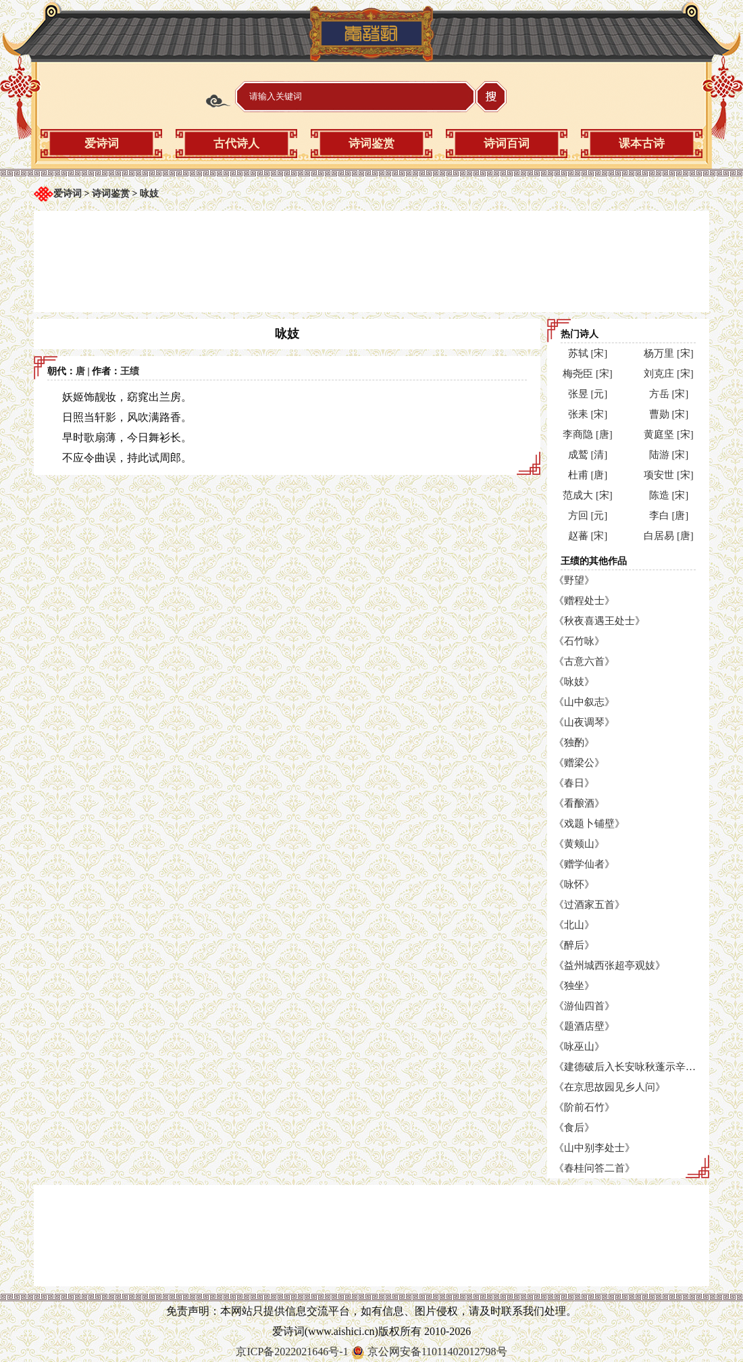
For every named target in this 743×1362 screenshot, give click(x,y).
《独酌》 (574, 742)
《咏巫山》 (579, 1046)
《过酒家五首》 (589, 904)
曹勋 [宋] (669, 414)
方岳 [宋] (669, 393)
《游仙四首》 (584, 1006)
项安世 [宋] (669, 475)
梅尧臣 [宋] (588, 373)
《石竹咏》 (579, 641)
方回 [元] (588, 515)
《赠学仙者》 (584, 864)
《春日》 (574, 783)
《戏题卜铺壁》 (589, 823)
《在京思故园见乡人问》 (609, 1087)
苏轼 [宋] (588, 353)
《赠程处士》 (584, 600)
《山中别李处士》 (594, 1147)
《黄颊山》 (579, 843)
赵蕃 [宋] (588, 535)
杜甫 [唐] (588, 475)
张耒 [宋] (588, 414)
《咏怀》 (574, 884)
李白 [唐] (669, 515)
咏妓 (149, 193)
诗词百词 (507, 143)
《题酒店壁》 (584, 1026)
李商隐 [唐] (588, 434)
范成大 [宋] (588, 495)
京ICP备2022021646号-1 (292, 1351)
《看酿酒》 (579, 803)
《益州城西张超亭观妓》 (609, 965)
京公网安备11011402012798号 (437, 1351)
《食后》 (574, 1127)
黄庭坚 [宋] (669, 434)
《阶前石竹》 (584, 1107)
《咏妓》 (574, 681)
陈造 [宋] (669, 495)
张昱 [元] (588, 393)
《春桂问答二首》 (594, 1168)
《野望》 (574, 580)
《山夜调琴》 (584, 722)
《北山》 (574, 924)
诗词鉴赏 (371, 143)
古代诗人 (236, 143)
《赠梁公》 (579, 762)
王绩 (129, 371)
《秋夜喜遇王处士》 (599, 620)
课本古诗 (642, 143)
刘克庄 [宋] (669, 373)
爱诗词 (101, 143)
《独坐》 (574, 985)
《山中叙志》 (584, 702)
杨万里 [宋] (669, 353)
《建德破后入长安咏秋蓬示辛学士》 (635, 1066)
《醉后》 (574, 945)
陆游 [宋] (669, 454)
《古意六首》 (584, 661)
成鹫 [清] (588, 454)
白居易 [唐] (669, 535)
